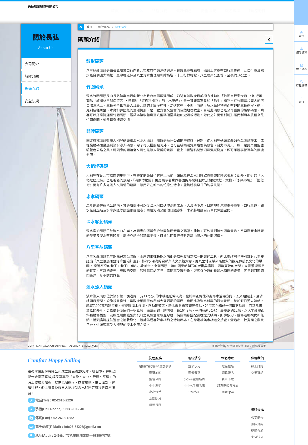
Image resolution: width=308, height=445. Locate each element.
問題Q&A (228, 392)
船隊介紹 (32, 76)
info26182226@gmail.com (82, 427)
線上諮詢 (257, 366)
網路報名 (228, 372)
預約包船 (194, 392)
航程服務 (155, 357)
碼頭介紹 (32, 88)
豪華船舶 (155, 372)
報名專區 (227, 357)
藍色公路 (155, 379)
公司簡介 (32, 63)
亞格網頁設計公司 (238, 346)
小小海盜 (155, 385)
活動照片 (155, 398)
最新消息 (194, 357)
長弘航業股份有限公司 (43, 6)
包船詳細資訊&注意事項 (155, 366)
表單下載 (228, 379)
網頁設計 (217, 346)
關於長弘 (104, 27)
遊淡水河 (194, 366)
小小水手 (155, 392)
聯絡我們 (257, 357)
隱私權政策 (259, 346)
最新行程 (155, 404)
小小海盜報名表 (194, 379)
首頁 (89, 27)
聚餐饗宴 (194, 372)
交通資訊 (257, 372)
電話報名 (228, 366)
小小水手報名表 (194, 385)
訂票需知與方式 (227, 385)
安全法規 (32, 100)
